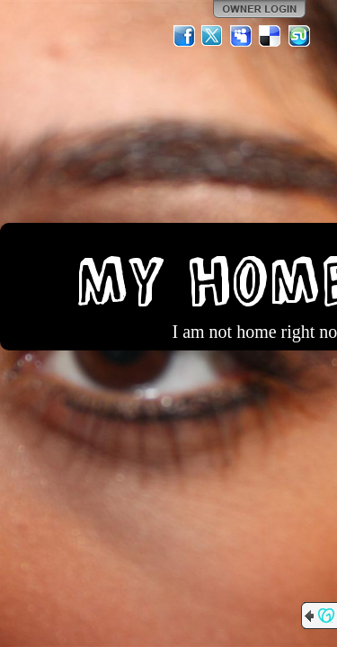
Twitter (213, 36)
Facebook (184, 36)
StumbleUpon (299, 36)
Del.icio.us (270, 36)
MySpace (241, 36)
